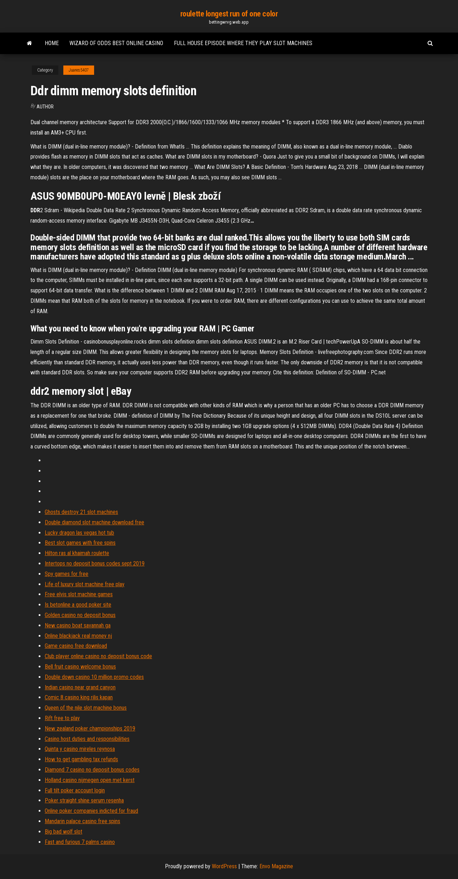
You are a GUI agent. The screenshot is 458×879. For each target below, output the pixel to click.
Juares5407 (79, 70)
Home (52, 43)
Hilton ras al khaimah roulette (77, 553)
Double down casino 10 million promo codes (94, 677)
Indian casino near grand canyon (80, 687)
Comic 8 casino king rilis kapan (79, 697)
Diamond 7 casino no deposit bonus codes (92, 769)
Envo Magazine (276, 866)
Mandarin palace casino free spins (82, 821)
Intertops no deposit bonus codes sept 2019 (95, 563)
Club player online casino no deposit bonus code (98, 656)
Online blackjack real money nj (78, 635)
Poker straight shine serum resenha (84, 800)
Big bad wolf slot (63, 831)
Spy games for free (66, 573)
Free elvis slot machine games (79, 594)
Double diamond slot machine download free (94, 522)
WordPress (224, 866)
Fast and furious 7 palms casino (80, 842)
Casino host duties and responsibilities (87, 738)
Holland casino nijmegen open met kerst (90, 780)
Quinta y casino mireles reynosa (80, 749)
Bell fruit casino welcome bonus (80, 666)
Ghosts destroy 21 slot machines (81, 512)
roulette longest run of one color (229, 13)
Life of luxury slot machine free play (85, 584)
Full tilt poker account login (75, 790)
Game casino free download (76, 645)
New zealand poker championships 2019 (90, 728)
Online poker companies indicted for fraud (91, 810)
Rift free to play (62, 718)
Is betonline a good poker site (78, 604)
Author (45, 107)
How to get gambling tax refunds (81, 759)
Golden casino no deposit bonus (80, 615)
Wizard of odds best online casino (116, 43)
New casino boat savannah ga (78, 625)
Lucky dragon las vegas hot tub (79, 532)
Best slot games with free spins (80, 542)
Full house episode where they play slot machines (243, 43)
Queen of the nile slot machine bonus (86, 707)
